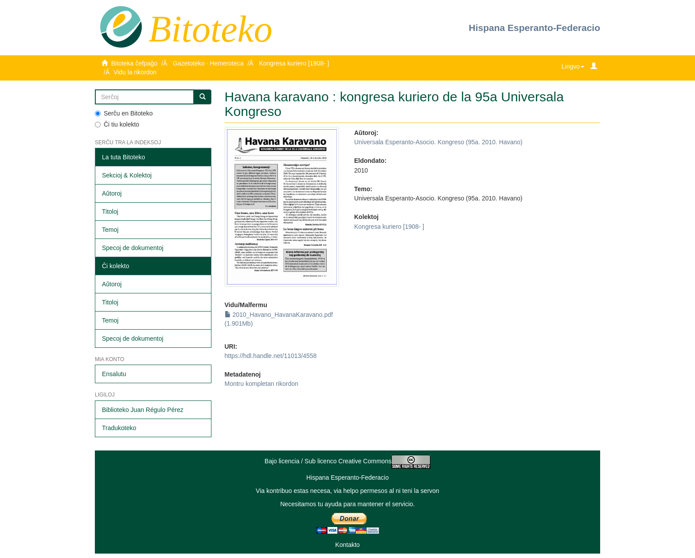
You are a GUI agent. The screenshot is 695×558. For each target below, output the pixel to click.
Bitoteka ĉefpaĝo (134, 63)
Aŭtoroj (111, 193)
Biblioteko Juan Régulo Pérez (143, 409)
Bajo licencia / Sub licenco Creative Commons (347, 461)
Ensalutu (114, 373)
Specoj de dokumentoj (133, 247)
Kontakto (347, 544)
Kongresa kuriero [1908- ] (294, 63)
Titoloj (110, 211)
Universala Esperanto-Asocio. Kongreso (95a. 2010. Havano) (438, 142)
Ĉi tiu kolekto (117, 124)
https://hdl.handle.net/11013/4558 (271, 355)
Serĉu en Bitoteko (124, 113)
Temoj (110, 229)
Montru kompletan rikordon (262, 383)
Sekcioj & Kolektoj (127, 175)
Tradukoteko (119, 427)
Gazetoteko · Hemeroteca (208, 63)
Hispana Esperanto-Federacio (534, 28)
